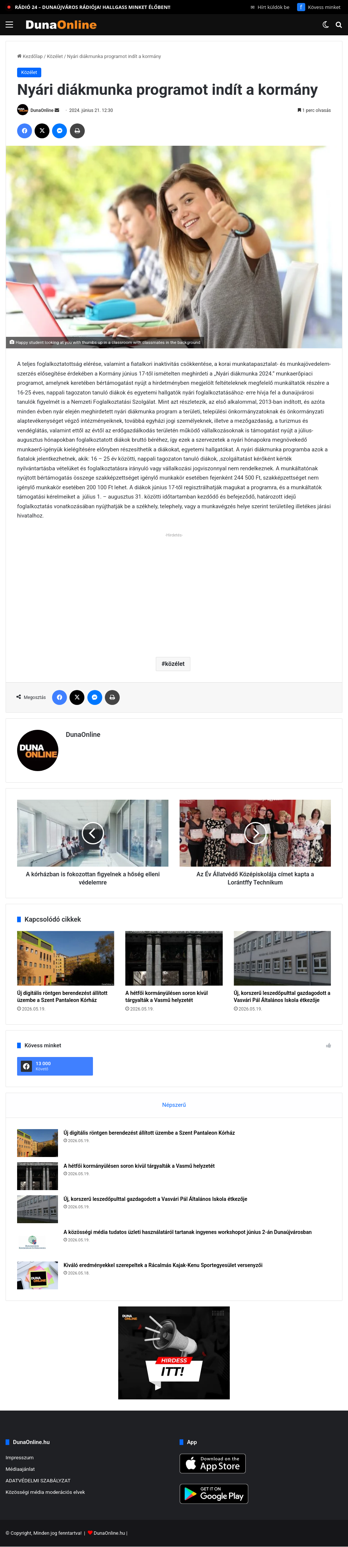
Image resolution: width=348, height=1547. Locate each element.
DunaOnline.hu (109, 1533)
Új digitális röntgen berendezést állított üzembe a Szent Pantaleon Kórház (149, 1133)
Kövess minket (319, 7)
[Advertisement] (174, 592)
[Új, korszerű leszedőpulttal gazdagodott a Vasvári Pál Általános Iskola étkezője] (282, 958)
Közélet (55, 56)
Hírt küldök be (270, 7)
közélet (174, 663)
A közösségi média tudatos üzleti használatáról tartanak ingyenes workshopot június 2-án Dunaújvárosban (188, 1232)
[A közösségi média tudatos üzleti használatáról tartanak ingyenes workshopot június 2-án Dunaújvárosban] (37, 1242)
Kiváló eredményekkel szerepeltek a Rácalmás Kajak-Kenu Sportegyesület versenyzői (163, 1265)
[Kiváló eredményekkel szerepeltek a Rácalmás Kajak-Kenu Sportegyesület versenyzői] (37, 1275)
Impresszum (19, 1457)
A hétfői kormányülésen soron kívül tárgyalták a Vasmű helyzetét (139, 1166)
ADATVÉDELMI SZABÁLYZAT (38, 1480)
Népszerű (174, 1105)
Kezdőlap (30, 56)
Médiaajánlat (20, 1469)
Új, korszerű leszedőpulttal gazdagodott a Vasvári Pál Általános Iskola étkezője (155, 1199)
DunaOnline (42, 110)
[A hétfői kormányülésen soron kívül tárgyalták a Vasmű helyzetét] (173, 958)
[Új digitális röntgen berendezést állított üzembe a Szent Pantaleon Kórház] (65, 958)
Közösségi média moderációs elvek (45, 1492)
